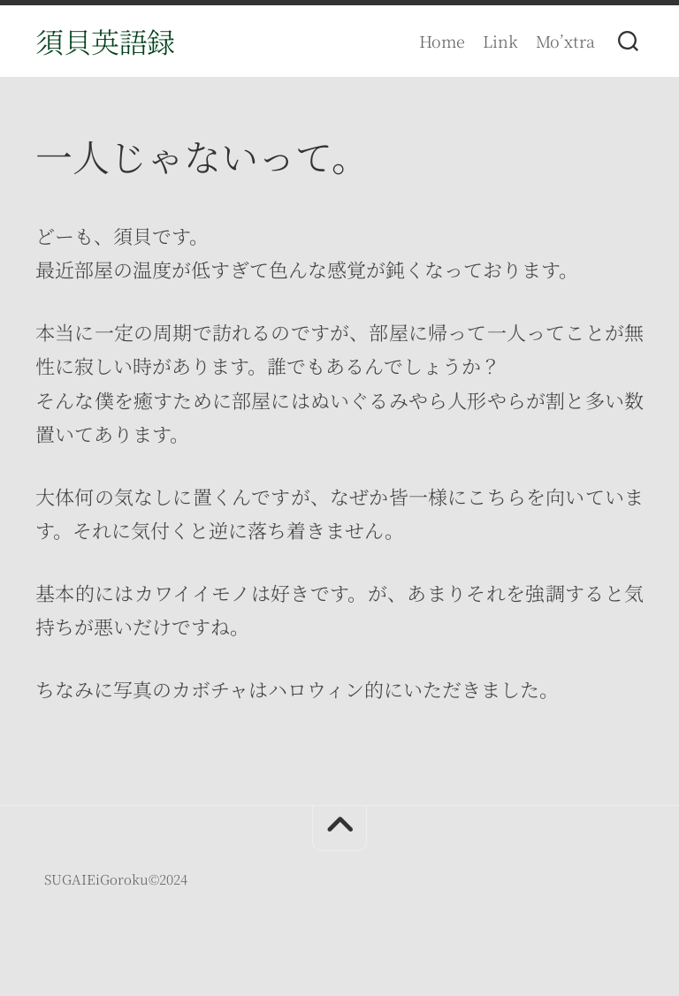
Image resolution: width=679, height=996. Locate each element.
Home (442, 40)
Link (500, 40)
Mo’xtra (565, 40)
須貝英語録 (105, 40)
